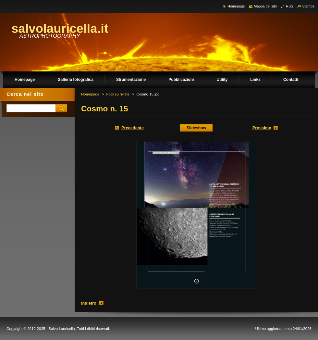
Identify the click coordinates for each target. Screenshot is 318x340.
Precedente (132, 127)
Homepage (90, 94)
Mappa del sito (265, 6)
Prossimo (261, 127)
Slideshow (196, 128)
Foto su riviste (117, 94)
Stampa (308, 6)
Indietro (88, 303)
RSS (289, 6)
